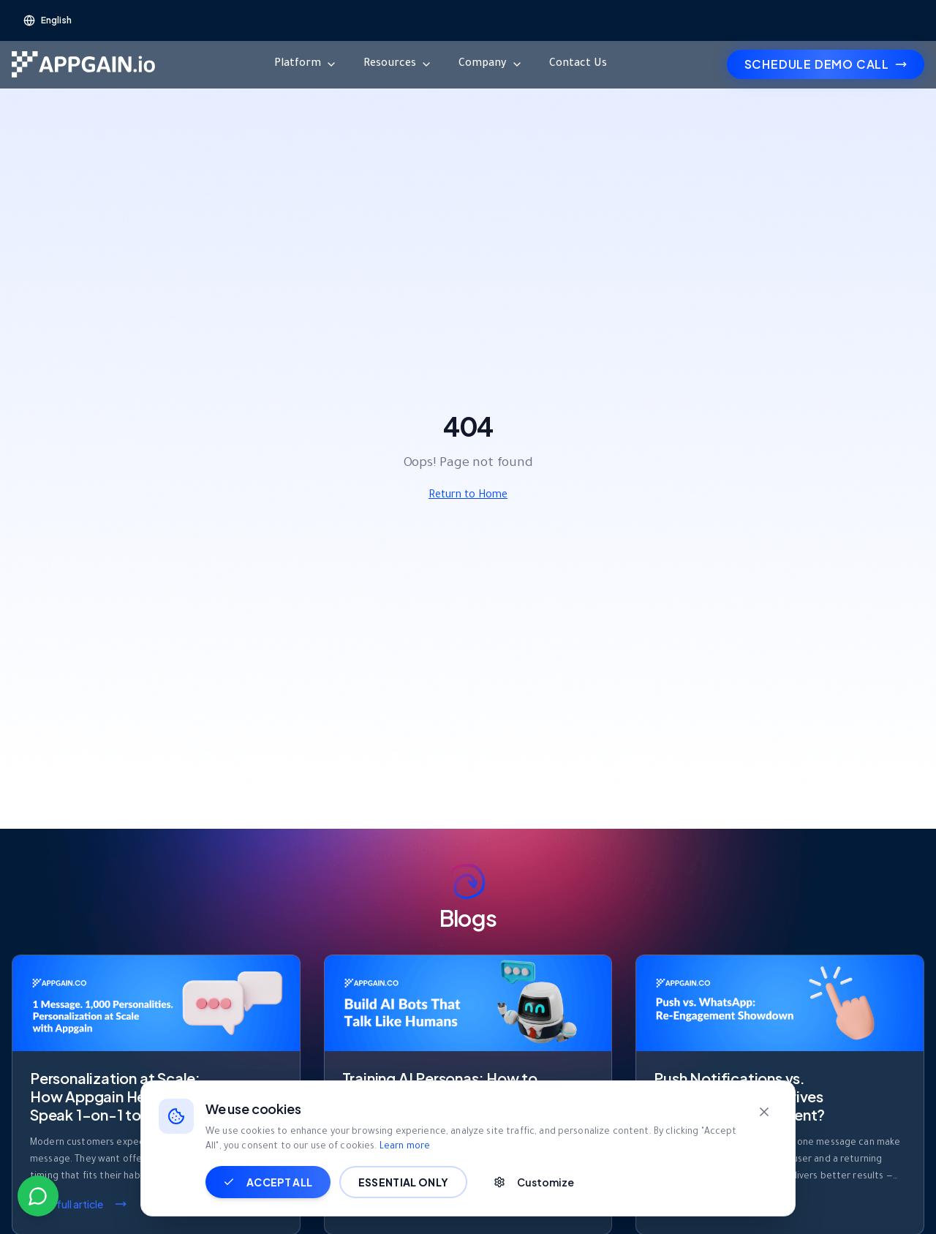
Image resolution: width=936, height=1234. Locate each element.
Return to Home (468, 496)
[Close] (764, 1112)
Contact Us (578, 64)
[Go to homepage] (83, 64)
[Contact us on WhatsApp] (38, 1195)
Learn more (405, 1147)
